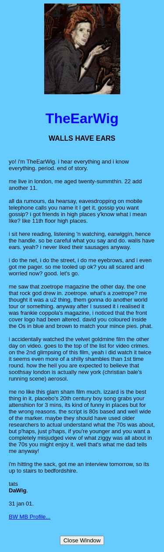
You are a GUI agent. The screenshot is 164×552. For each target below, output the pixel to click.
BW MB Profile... (29, 516)
